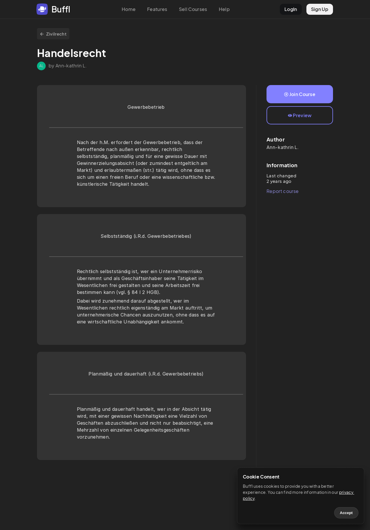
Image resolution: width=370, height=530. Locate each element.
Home (129, 9)
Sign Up (319, 9)
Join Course (299, 94)
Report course (283, 191)
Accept (346, 513)
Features (157, 9)
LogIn (290, 9)
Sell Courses (193, 9)
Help (224, 9)
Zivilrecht (53, 33)
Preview (300, 115)
